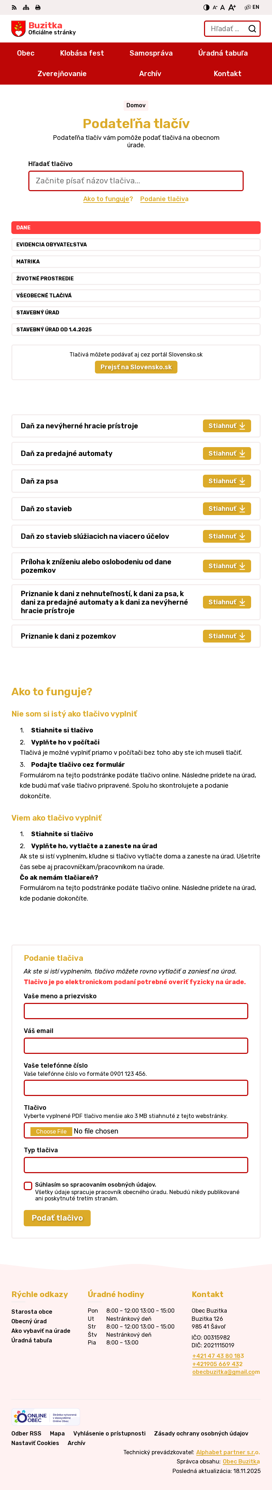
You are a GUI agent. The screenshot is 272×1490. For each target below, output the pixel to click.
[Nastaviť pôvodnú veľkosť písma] (222, 7)
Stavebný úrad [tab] (37, 313)
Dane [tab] (23, 228)
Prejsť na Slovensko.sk (136, 367)
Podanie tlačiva (164, 199)
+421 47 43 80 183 (218, 1356)
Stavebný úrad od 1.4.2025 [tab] (54, 330)
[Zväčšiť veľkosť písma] (231, 7)
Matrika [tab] (28, 262)
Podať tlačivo (57, 1218)
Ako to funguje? (108, 199)
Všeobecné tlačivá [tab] (44, 296)
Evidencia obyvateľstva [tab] (51, 245)
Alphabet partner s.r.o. (228, 1452)
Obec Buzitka (241, 1461)
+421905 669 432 (217, 1364)
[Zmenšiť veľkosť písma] (215, 7)
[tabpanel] (136, 531)
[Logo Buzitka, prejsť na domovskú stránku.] (43, 29)
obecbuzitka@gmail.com (226, 1372)
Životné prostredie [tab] (45, 279)
